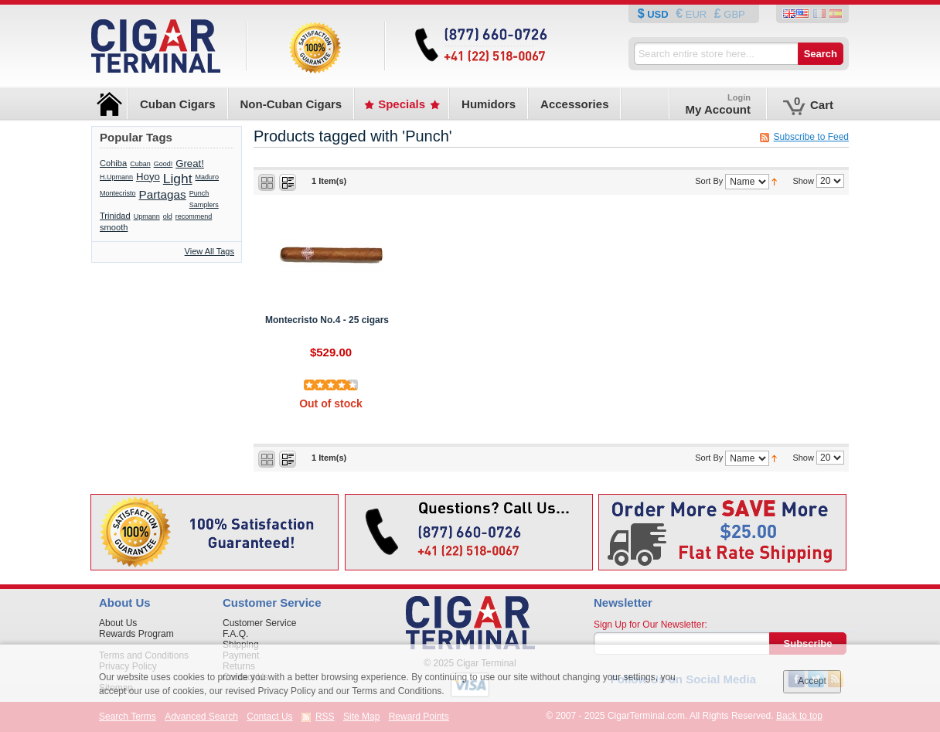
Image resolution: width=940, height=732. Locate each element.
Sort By (709, 181)
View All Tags (209, 251)
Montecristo (118, 193)
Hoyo (148, 176)
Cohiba (113, 163)
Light (177, 178)
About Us (118, 623)
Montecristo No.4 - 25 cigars (327, 320)
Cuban (140, 164)
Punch (199, 193)
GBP (733, 14)
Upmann (147, 216)
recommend (194, 216)
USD (658, 14)
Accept (812, 681)
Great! (189, 163)
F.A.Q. (235, 633)
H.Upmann (116, 177)
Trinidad (115, 215)
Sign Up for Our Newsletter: (650, 624)
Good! (163, 164)
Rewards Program (136, 633)
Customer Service (259, 623)
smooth (114, 227)
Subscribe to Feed (811, 136)
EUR (696, 14)
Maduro (208, 177)
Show (803, 181)
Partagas (162, 194)
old (167, 216)
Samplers (204, 205)
